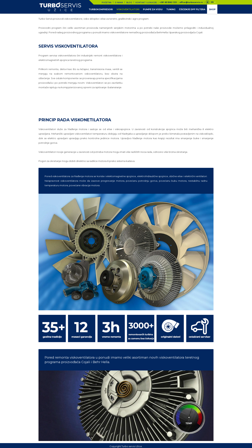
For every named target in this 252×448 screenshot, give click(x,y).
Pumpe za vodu (153, 9)
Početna (108, 2)
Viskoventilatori (128, 9)
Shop (212, 9)
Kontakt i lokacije (146, 2)
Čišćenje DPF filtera (192, 9)
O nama (120, 2)
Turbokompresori (101, 9)
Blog (130, 2)
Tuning (171, 9)
